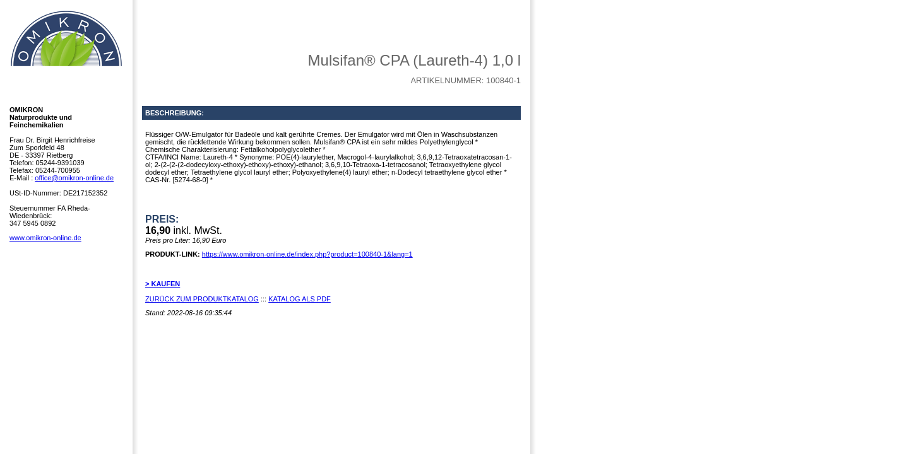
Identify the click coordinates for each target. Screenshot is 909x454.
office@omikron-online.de (74, 178)
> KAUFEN (162, 284)
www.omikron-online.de (45, 238)
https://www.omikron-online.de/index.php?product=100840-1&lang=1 (307, 254)
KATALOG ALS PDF (299, 299)
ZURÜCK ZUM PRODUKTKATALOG (202, 299)
